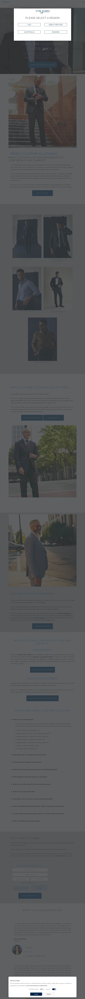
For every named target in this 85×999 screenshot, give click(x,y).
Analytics (48, 989)
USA (29, 25)
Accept (36, 994)
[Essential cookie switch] (42, 989)
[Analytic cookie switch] (54, 989)
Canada (56, 32)
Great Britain (56, 25)
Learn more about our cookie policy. (36, 985)
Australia (29, 32)
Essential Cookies (33, 989)
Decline (49, 994)
